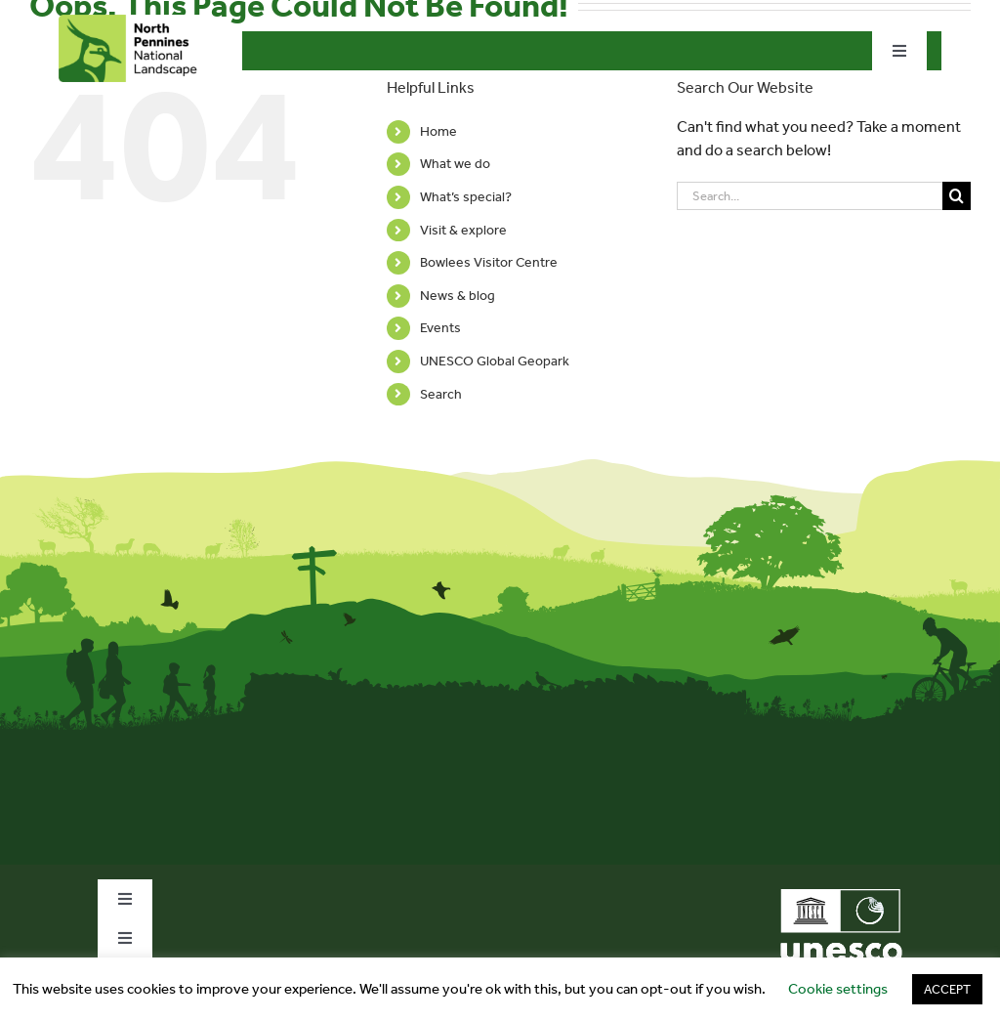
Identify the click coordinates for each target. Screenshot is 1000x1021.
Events (440, 327)
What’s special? (466, 197)
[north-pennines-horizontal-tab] (133, 22)
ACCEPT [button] (947, 989)
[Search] (956, 196)
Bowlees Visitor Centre (489, 262)
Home (438, 131)
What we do (455, 163)
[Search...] (809, 196)
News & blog (457, 295)
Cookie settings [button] (838, 989)
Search (441, 394)
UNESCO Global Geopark (494, 361)
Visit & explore (463, 230)
